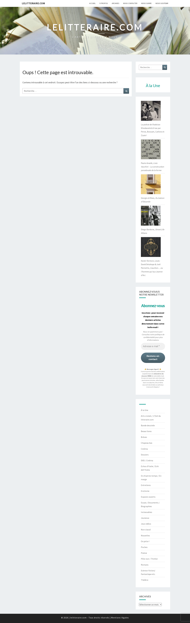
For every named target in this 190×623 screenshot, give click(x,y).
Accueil (92, 3)
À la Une (144, 410)
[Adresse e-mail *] (153, 346)
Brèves (144, 437)
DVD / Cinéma (147, 460)
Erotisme (145, 491)
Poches (144, 547)
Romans (144, 564)
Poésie (144, 553)
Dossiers (145, 454)
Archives (115, 3)
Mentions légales (120, 617)
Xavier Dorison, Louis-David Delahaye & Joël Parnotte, (152, 267)
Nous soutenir (162, 3)
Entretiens (146, 485)
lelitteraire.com (33, 3)
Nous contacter (130, 3)
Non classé (146, 529)
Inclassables (146, 512)
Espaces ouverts (148, 496)
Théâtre (144, 580)
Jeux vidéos (146, 523)
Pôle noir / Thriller (149, 558)
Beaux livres (146, 431)
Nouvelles (145, 535)
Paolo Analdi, (152, 167)
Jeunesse (145, 518)
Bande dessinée (148, 425)
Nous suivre (146, 3)
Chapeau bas (146, 443)
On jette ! (145, 541)
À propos (103, 3)
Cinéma (144, 448)
